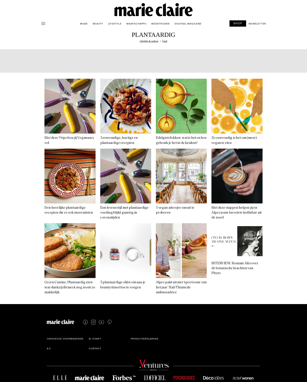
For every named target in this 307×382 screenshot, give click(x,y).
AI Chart (95, 338)
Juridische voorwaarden (65, 338)
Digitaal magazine (188, 23)
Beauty (98, 23)
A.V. (49, 348)
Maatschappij (136, 23)
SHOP (237, 23)
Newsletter (257, 23)
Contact (95, 348)
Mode (84, 23)
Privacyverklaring (144, 338)
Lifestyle (115, 23)
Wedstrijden (160, 23)
